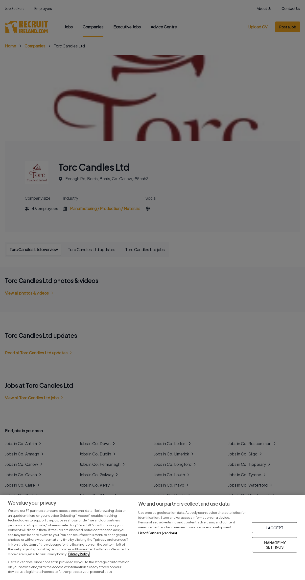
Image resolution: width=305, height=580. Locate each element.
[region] (152, 537)
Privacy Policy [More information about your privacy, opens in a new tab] (78, 554)
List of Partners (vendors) (157, 533)
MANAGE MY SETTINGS (275, 544)
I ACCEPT (274, 527)
